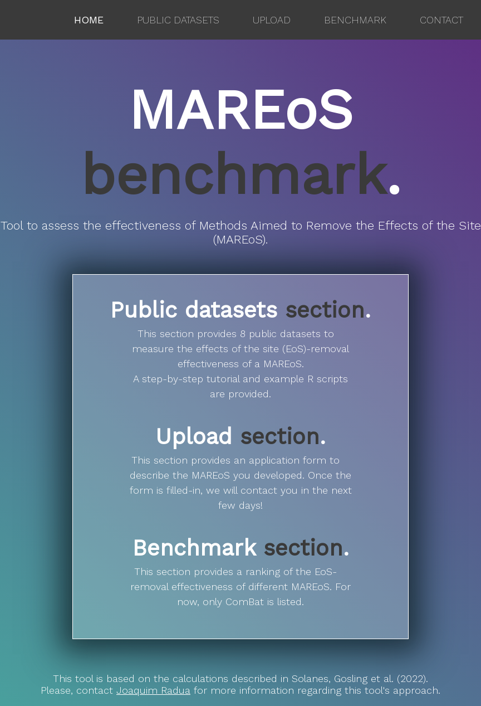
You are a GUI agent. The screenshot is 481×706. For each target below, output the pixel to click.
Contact (441, 20)
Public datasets (178, 20)
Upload (272, 20)
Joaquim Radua (153, 690)
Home (89, 20)
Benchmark (355, 20)
